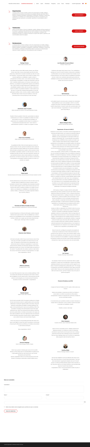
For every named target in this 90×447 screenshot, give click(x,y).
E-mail (47, 394)
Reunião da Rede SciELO (14, 3)
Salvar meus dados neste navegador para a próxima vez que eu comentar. (22, 407)
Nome (5, 394)
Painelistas (47, 3)
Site (85, 401)
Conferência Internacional (27, 3)
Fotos (63, 3)
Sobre (38, 3)
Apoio (42, 3)
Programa (54, 3)
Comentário (7, 384)
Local (59, 3)
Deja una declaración (79, 46)
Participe (68, 3)
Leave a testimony (79, 31)
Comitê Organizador (76, 3)
